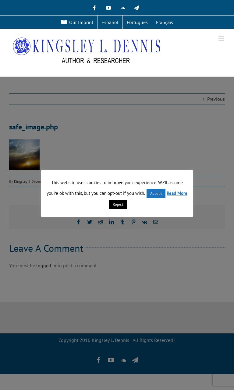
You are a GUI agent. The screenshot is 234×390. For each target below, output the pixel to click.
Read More (177, 193)
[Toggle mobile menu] (221, 38)
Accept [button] (156, 193)
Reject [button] (118, 204)
